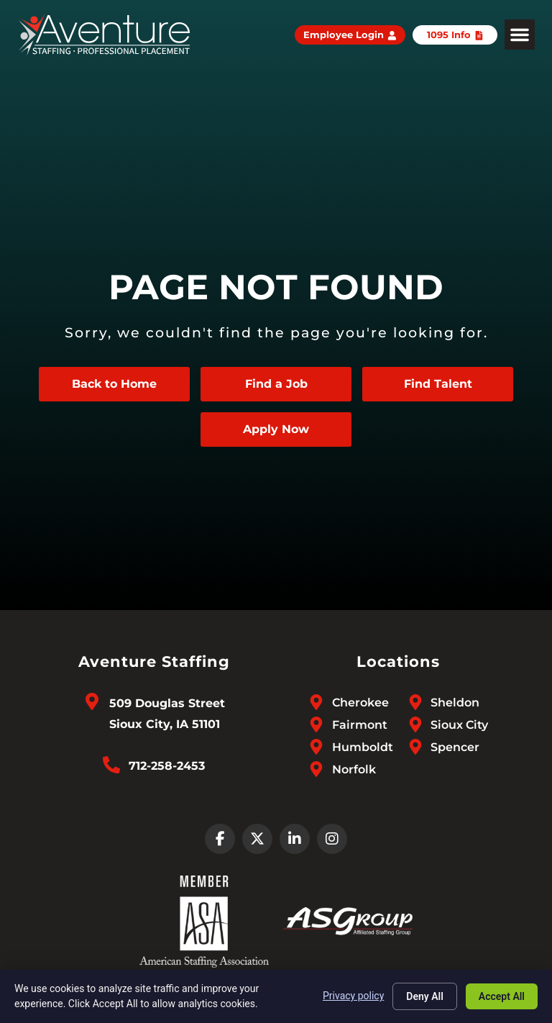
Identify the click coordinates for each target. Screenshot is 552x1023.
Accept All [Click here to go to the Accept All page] (502, 996)
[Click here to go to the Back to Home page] (114, 384)
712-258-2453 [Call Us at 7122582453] (167, 766)
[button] (520, 34)
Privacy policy (353, 995)
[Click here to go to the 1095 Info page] (455, 35)
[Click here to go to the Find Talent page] (437, 384)
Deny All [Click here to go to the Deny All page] (424, 996)
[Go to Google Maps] (92, 701)
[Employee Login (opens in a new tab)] (350, 35)
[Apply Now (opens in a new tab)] (276, 429)
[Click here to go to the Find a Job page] (276, 384)
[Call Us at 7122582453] (111, 764)
